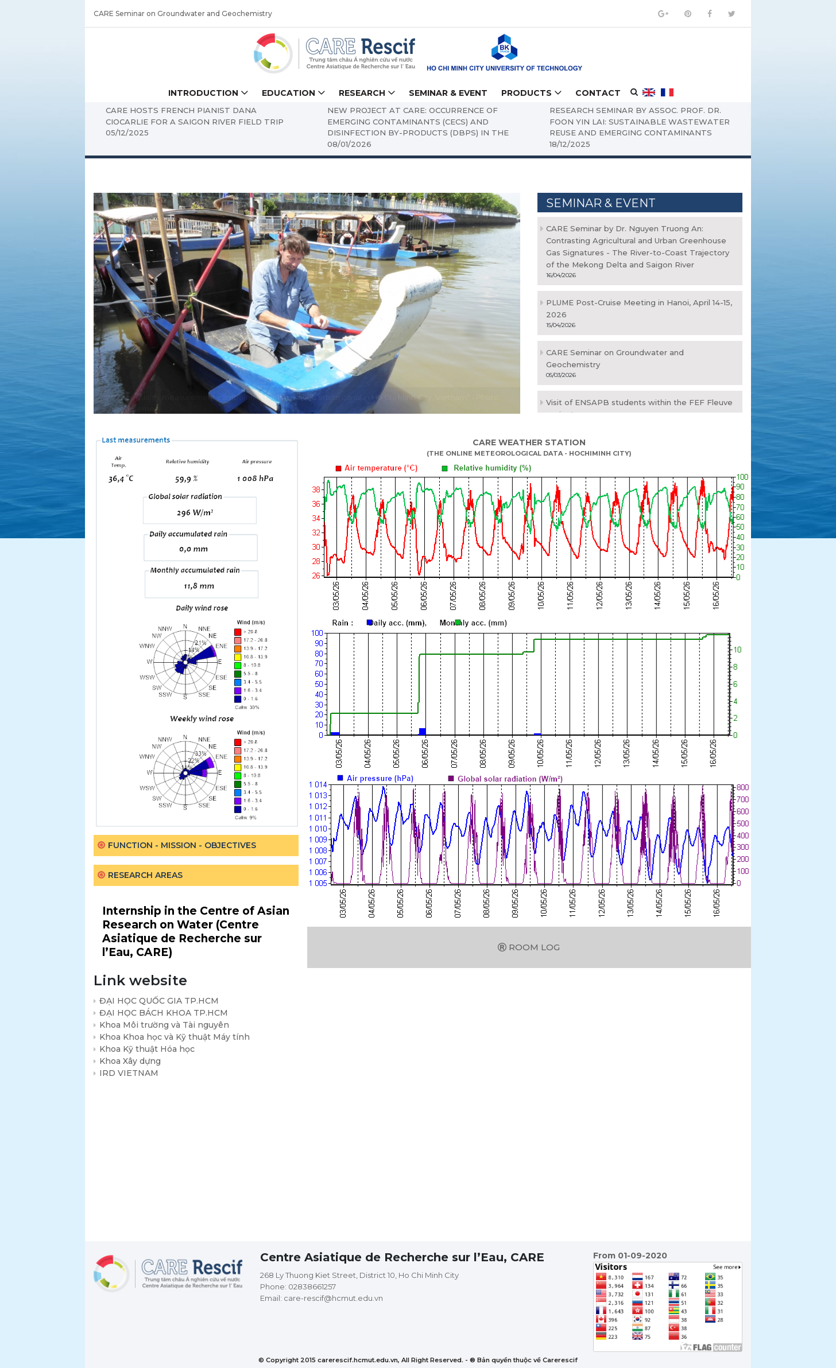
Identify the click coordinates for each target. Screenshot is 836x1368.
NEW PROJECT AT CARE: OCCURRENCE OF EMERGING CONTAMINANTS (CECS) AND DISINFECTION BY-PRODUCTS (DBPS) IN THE (420, 121)
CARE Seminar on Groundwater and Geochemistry (183, 15)
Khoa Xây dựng (130, 1061)
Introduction (203, 93)
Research (362, 93)
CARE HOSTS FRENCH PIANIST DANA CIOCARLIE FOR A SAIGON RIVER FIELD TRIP (196, 116)
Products (526, 93)
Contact (598, 93)
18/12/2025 (572, 144)
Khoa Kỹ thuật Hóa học (147, 1049)
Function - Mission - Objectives (182, 845)
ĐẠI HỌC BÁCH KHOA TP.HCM (163, 1013)
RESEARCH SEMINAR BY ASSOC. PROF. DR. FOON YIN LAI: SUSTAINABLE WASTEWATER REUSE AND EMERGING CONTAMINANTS (642, 121)
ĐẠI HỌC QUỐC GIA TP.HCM (159, 1001)
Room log (529, 947)
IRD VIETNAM (128, 1073)
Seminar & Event (448, 93)
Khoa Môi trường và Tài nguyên (164, 1025)
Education (288, 93)
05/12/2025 (128, 132)
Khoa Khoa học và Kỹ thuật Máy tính (174, 1037)
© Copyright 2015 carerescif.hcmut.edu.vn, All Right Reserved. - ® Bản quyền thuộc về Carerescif (418, 1360)
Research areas (145, 875)
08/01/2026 (352, 144)
